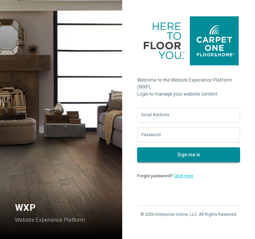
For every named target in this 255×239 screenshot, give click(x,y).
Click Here (183, 175)
